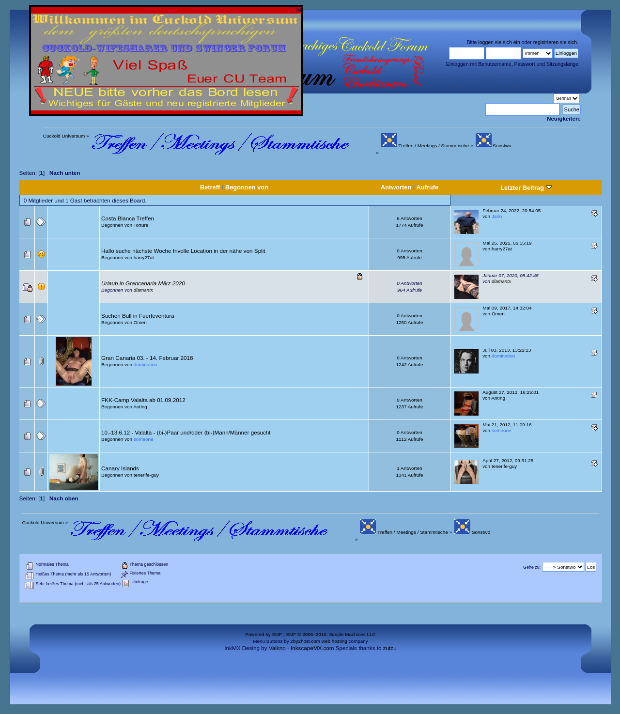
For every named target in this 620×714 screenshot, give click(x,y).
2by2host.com (305, 641)
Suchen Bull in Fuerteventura (137, 315)
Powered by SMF (263, 634)
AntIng (140, 406)
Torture (141, 225)
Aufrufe (428, 187)
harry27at (144, 257)
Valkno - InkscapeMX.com (301, 648)
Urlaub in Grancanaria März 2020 (143, 283)
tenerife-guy (146, 475)
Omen (140, 322)
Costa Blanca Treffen (127, 218)
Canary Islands (120, 468)
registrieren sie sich (555, 42)
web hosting (334, 641)
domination (145, 364)
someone (144, 439)
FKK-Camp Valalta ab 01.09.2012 (143, 400)
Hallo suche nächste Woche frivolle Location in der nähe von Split (183, 251)
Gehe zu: (532, 567)
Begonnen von (246, 187)
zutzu (390, 648)
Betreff (210, 187)
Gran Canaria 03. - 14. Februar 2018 (147, 358)
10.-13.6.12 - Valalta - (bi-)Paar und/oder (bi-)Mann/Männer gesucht (185, 432)
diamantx (143, 290)
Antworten (396, 187)
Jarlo (497, 216)
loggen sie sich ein (499, 42)
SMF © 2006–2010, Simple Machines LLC (330, 634)
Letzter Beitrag (525, 187)
